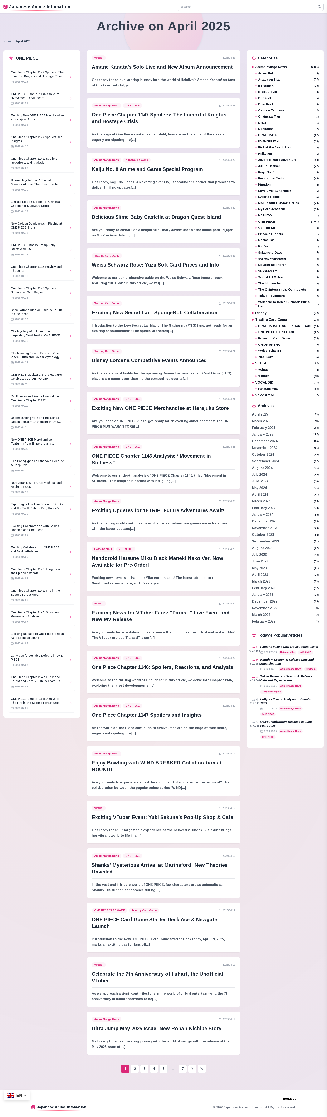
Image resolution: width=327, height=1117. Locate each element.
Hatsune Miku (103, 549)
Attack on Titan (287, 79)
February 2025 (263, 428)
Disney (285, 313)
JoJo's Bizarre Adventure (287, 160)
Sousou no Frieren (287, 265)
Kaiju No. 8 (287, 172)
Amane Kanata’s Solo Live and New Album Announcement (162, 67)
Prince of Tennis (287, 234)
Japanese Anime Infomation (36, 6)
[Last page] (202, 1069)
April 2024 (260, 494)
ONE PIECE (133, 105)
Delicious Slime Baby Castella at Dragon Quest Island (156, 217)
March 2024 (261, 501)
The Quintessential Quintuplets (287, 289)
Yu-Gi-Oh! (287, 357)
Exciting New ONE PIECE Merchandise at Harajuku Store (160, 408)
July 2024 (259, 474)
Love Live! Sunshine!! (287, 191)
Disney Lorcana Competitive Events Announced (149, 360)
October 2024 (263, 454)
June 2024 (260, 481)
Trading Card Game (106, 255)
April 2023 (260, 574)
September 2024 (265, 461)
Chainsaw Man (287, 116)
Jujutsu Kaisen (287, 166)
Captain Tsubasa (287, 110)
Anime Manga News (106, 105)
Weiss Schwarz (287, 351)
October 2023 (263, 534)
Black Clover (287, 92)
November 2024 (264, 448)
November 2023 (264, 528)
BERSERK (287, 85)
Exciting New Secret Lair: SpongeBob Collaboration (155, 312)
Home (7, 41)
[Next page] (192, 1069)
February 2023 (263, 588)
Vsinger (287, 369)
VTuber (287, 376)
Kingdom (287, 184)
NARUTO (287, 215)
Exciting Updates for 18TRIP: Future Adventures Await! (158, 510)
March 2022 (261, 615)
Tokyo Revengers (287, 296)
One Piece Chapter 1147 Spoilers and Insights (147, 715)
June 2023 (260, 561)
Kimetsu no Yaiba (137, 160)
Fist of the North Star (287, 147)
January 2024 (262, 514)
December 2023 (264, 521)
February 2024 (263, 508)
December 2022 (264, 601)
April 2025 (260, 414)
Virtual (98, 57)
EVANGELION (287, 141)
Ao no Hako (287, 73)
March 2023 (261, 581)
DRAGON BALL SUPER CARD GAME (287, 326)
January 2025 (262, 434)
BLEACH (287, 98)
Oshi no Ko (287, 228)
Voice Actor (285, 395)
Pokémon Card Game (287, 338)
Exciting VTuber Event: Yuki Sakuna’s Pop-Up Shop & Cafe (162, 817)
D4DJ (287, 123)
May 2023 (259, 568)
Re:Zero (287, 246)
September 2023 (265, 541)
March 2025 (261, 421)
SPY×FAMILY (287, 271)
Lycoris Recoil (287, 197)
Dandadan (287, 129)
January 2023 (262, 594)
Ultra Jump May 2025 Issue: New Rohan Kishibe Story (156, 1028)
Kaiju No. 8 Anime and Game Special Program (147, 169)
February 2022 (263, 621)
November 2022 (264, 608)
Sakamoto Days (287, 252)
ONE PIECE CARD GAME (109, 910)
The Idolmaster (287, 283)
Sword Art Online (287, 277)
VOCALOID (126, 549)
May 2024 (259, 488)
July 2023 (259, 554)
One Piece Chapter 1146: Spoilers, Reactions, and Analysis (162, 667)
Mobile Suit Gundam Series (287, 203)
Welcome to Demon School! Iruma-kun (287, 304)
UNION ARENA (287, 344)
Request (289, 1098)
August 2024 (262, 468)
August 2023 (262, 548)
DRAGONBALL (287, 135)
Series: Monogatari (287, 258)
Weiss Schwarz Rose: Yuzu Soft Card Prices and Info (155, 265)
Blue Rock (287, 104)
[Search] (319, 7)
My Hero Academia (287, 209)
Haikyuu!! (287, 153)
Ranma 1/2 (287, 240)
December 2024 (264, 441)
